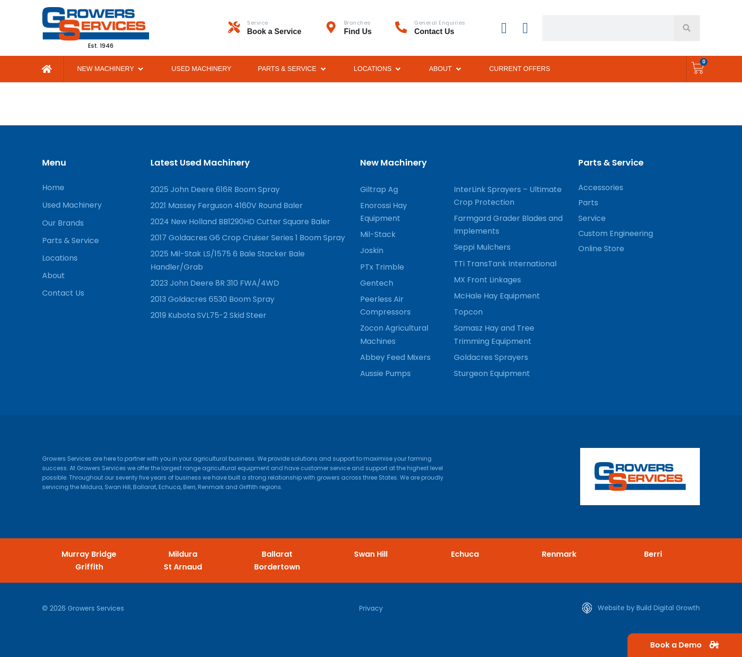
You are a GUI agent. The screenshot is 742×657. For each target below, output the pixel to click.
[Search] (687, 28)
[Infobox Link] (276, 28)
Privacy (371, 608)
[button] (111, 69)
